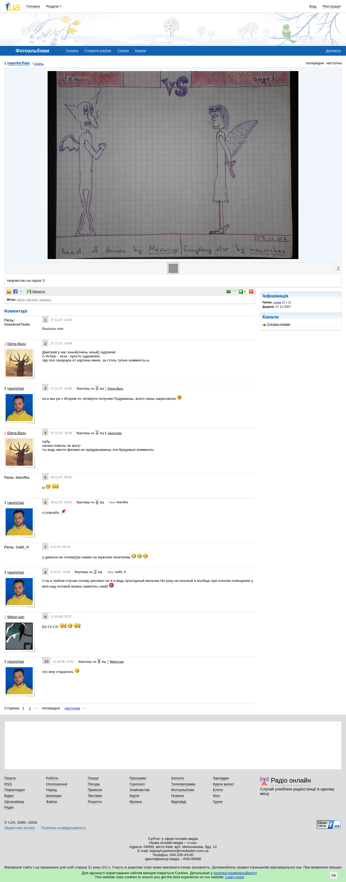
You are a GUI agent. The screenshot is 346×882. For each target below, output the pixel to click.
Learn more (234, 877)
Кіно (216, 796)
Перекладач (14, 790)
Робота (52, 778)
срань (39, 64)
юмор (21, 299)
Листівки (95, 796)
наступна (72, 708)
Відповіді (178, 802)
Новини (177, 796)
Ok (333, 875)
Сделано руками (276, 324)
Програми (137, 778)
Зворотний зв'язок (19, 828)
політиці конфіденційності (235, 873)
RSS (8, 784)
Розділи (52, 6)
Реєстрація (332, 6)
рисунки (31, 299)
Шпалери (53, 796)
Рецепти (95, 802)
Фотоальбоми (182, 790)
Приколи (95, 790)
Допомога (333, 51)
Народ (51, 790)
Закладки (221, 778)
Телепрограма (183, 784)
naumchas (18, 63)
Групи (217, 802)
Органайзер (14, 802)
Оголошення (56, 784)
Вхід (313, 6)
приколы (45, 299)
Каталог (177, 778)
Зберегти (36, 291)
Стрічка (123, 51)
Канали (140, 51)
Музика (135, 802)
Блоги (218, 790)
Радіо (9, 807)
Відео (9, 796)
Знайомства (139, 790)
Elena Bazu (15, 344)
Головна (33, 6)
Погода (94, 784)
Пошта (9, 778)
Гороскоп (137, 784)
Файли (51, 802)
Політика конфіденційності (63, 828)
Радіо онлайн (291, 780)
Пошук (93, 778)
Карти (134, 796)
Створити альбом (98, 51)
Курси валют (223, 784)
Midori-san (14, 617)
